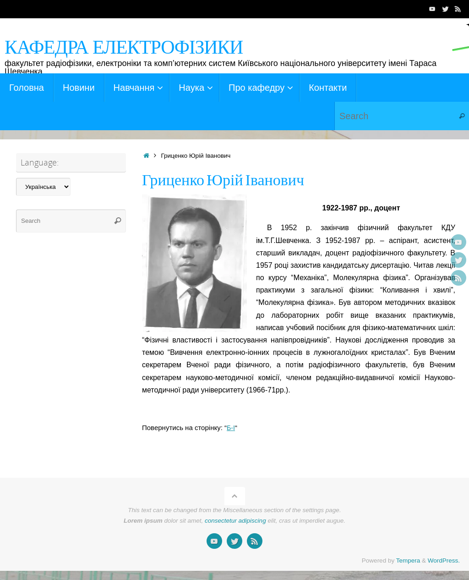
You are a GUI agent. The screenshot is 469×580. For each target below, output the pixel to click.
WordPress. (444, 560)
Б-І (231, 427)
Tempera (408, 560)
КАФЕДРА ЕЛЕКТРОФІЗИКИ (124, 47)
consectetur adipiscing (235, 520)
